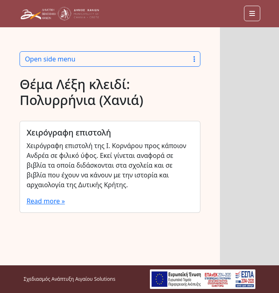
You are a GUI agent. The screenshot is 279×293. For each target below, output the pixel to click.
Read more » (45, 201)
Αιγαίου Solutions (95, 279)
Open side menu (110, 59)
